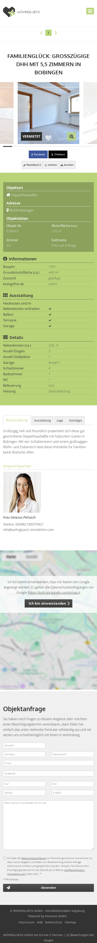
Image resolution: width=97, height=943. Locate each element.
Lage (60, 420)
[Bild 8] (71, 146)
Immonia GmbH (56, 916)
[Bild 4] (34, 146)
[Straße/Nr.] (48, 773)
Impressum (26, 922)
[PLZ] (24, 784)
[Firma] (48, 763)
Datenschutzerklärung (33, 858)
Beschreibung (17, 420)
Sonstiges (75, 420)
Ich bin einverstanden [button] (47, 603)
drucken (67, 165)
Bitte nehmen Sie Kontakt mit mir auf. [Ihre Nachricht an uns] (48, 825)
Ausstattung (42, 420)
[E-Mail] (73, 793)
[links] (41, 32)
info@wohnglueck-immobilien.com (28, 529)
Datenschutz (53, 922)
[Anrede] (24, 745)
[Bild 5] (43, 146)
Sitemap (70, 922)
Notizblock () (32, 165)
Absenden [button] (48, 888)
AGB (40, 922)
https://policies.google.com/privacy (54, 592)
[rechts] (56, 32)
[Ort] (73, 784)
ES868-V (12, 231)
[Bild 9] (80, 146)
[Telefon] (24, 793)
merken (51, 165)
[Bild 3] (25, 146)
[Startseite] (21, 11)
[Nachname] (73, 754)
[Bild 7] (62, 146)
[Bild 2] (16, 146)
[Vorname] (24, 754)
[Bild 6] (53, 146)
